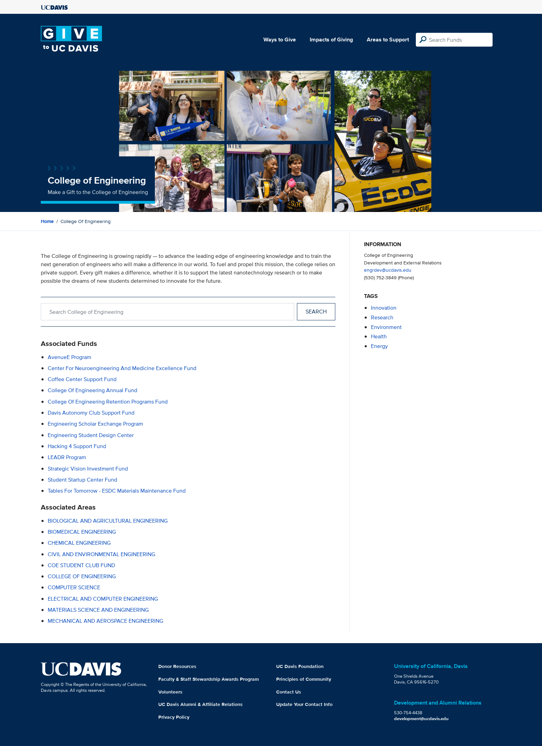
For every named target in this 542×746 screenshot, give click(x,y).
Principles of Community (303, 679)
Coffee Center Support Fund (82, 379)
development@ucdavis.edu (421, 718)
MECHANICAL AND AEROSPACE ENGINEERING (105, 621)
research (382, 317)
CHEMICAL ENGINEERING (79, 543)
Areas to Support (388, 39)
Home (47, 221)
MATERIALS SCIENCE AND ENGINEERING (98, 610)
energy (379, 346)
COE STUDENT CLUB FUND (81, 565)
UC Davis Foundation (300, 666)
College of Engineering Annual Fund (92, 390)
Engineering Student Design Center (91, 435)
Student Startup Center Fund (82, 480)
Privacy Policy (173, 717)
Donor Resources (177, 666)
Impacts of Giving (331, 39)
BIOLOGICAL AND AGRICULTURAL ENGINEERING (108, 521)
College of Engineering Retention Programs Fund (108, 402)
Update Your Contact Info (304, 704)
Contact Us (288, 691)
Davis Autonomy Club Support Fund (91, 413)
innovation (383, 308)
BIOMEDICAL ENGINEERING (82, 532)
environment (386, 327)
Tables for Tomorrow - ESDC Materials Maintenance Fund (117, 491)
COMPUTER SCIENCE (74, 587)
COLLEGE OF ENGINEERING (82, 576)
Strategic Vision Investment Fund (88, 469)
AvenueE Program (69, 357)
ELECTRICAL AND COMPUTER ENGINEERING (103, 599)
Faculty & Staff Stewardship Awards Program (208, 679)
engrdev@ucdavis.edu (387, 269)
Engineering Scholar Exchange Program (95, 424)
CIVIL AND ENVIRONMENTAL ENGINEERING (101, 554)
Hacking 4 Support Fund (77, 446)
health (379, 336)
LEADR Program (67, 457)
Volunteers (170, 691)
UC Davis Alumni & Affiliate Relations (200, 704)
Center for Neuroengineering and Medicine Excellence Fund (122, 368)
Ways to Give (279, 39)
